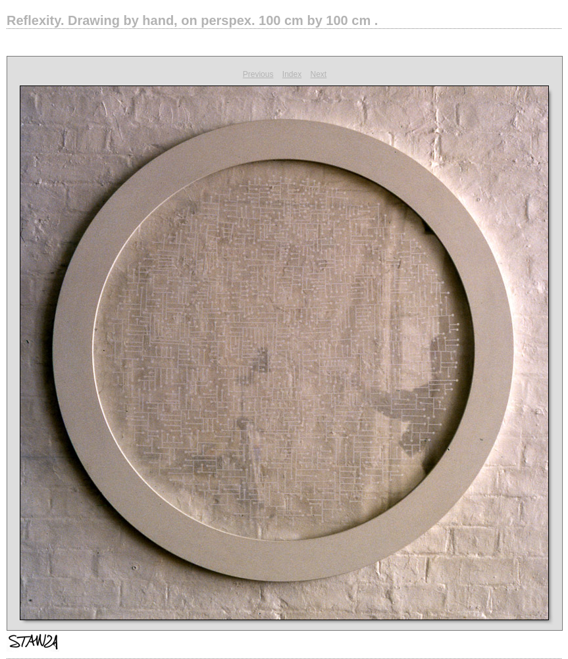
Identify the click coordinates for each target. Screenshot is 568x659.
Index (291, 74)
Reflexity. (192, 20)
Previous (258, 74)
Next (319, 74)
